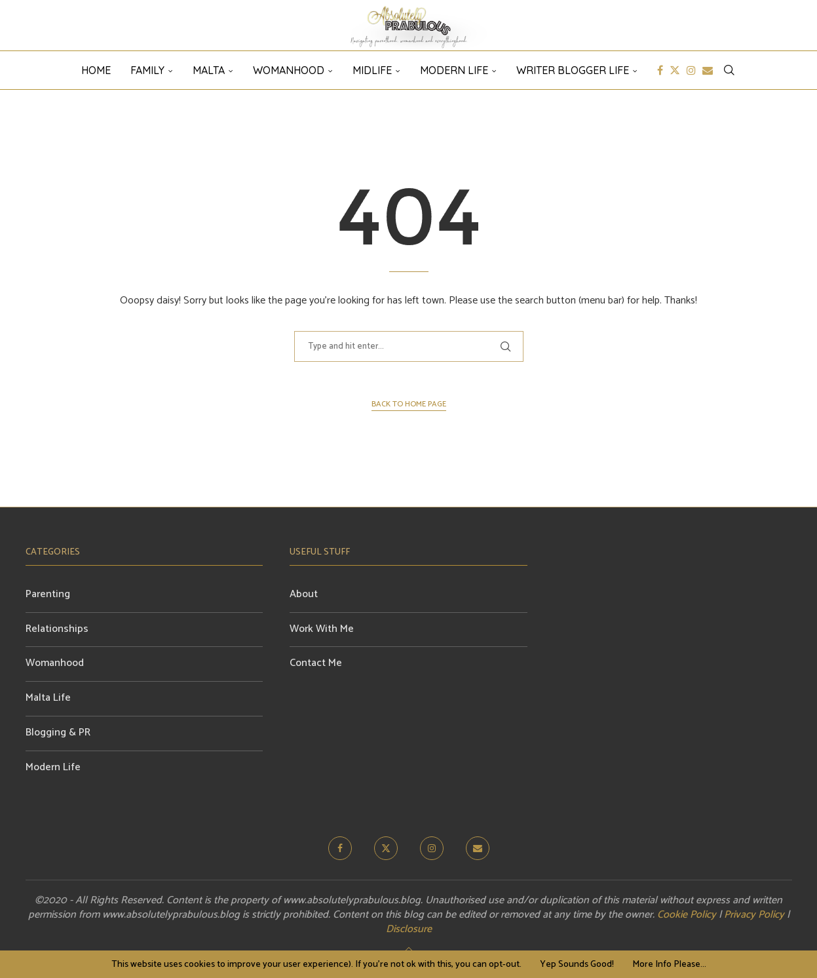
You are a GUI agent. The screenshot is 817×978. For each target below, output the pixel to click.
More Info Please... (669, 964)
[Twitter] (675, 70)
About (304, 594)
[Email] (707, 70)
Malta (209, 70)
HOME (96, 70)
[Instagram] (691, 70)
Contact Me (316, 663)
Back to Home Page (408, 404)
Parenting (48, 594)
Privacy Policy (754, 915)
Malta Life (48, 698)
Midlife (372, 70)
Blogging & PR (58, 732)
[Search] (729, 70)
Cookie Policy (686, 915)
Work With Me (322, 629)
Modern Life (454, 70)
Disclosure (409, 929)
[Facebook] (660, 70)
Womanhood (288, 70)
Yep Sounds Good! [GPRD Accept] (577, 964)
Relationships (57, 629)
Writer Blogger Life (572, 70)
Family (147, 70)
